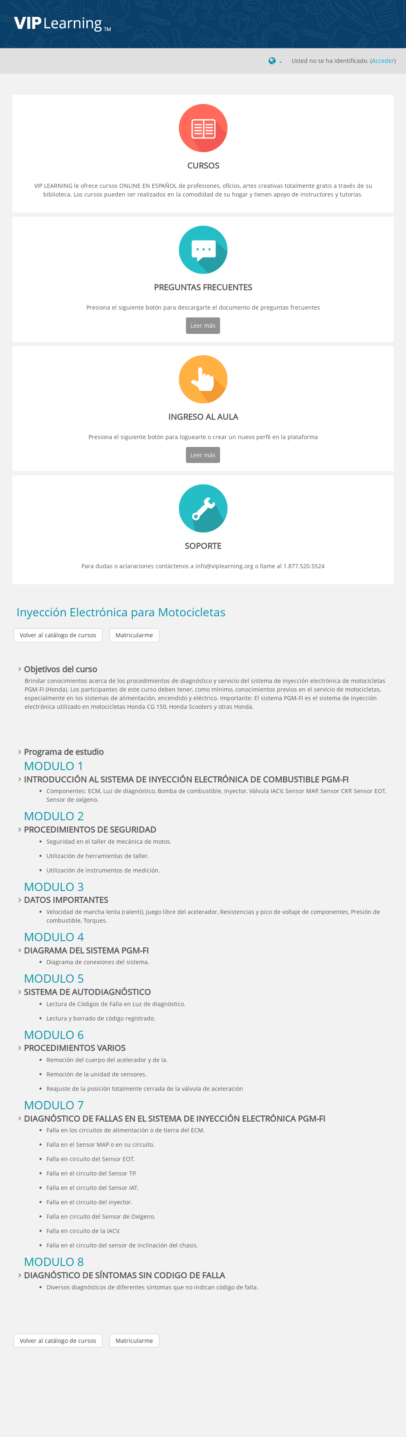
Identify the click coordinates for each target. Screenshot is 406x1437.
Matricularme (134, 635)
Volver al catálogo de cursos (58, 635)
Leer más (203, 325)
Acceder (383, 61)
